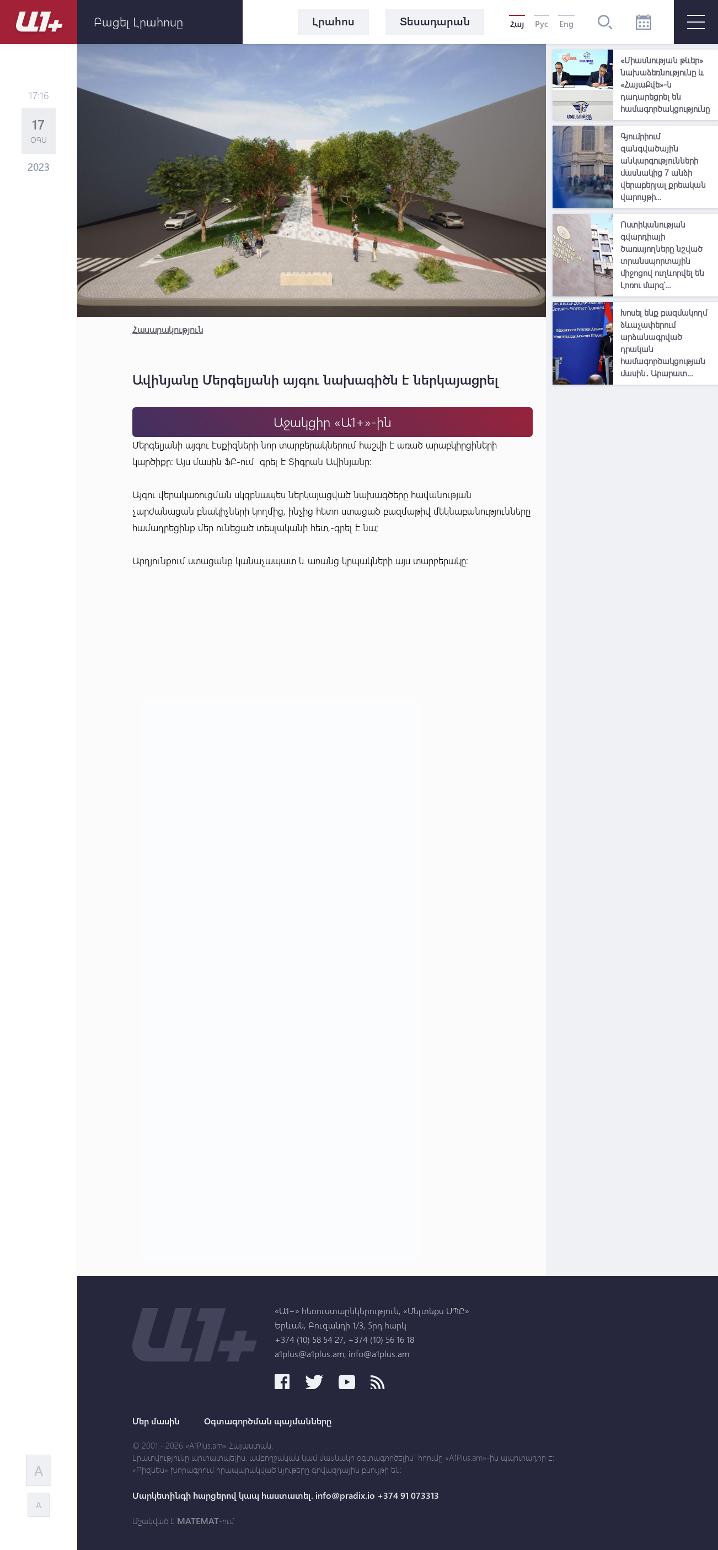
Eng (566, 24)
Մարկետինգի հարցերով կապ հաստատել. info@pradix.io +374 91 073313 (285, 1495)
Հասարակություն (167, 329)
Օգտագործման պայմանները (267, 1421)
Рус (541, 24)
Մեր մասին (156, 1421)
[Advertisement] (635, 555)
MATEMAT (198, 1520)
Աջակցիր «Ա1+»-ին (333, 421)
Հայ (517, 24)
